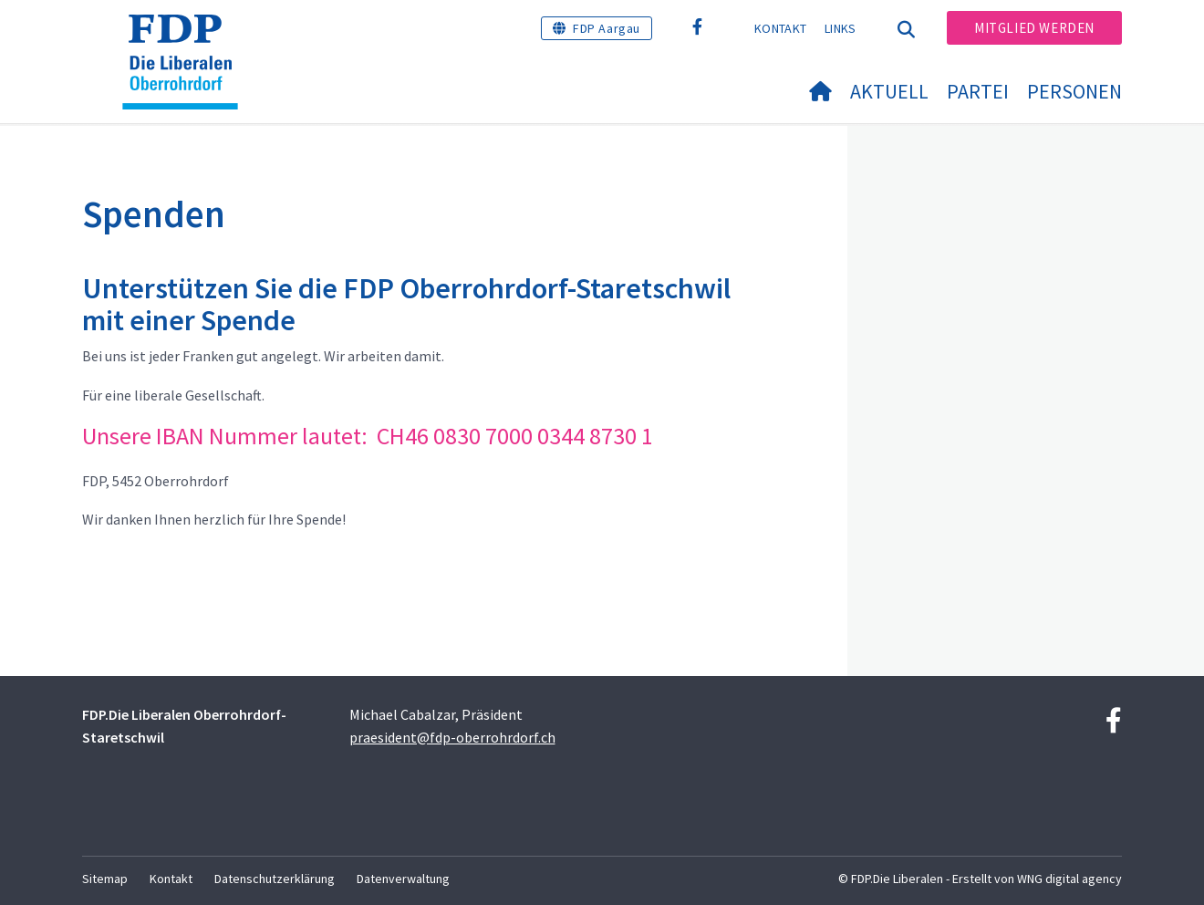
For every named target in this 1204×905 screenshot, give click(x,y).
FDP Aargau (606, 28)
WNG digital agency (1069, 878)
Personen (1074, 91)
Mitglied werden (1034, 27)
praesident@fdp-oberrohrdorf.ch (452, 737)
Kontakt (780, 28)
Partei (978, 91)
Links (840, 28)
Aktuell (889, 91)
